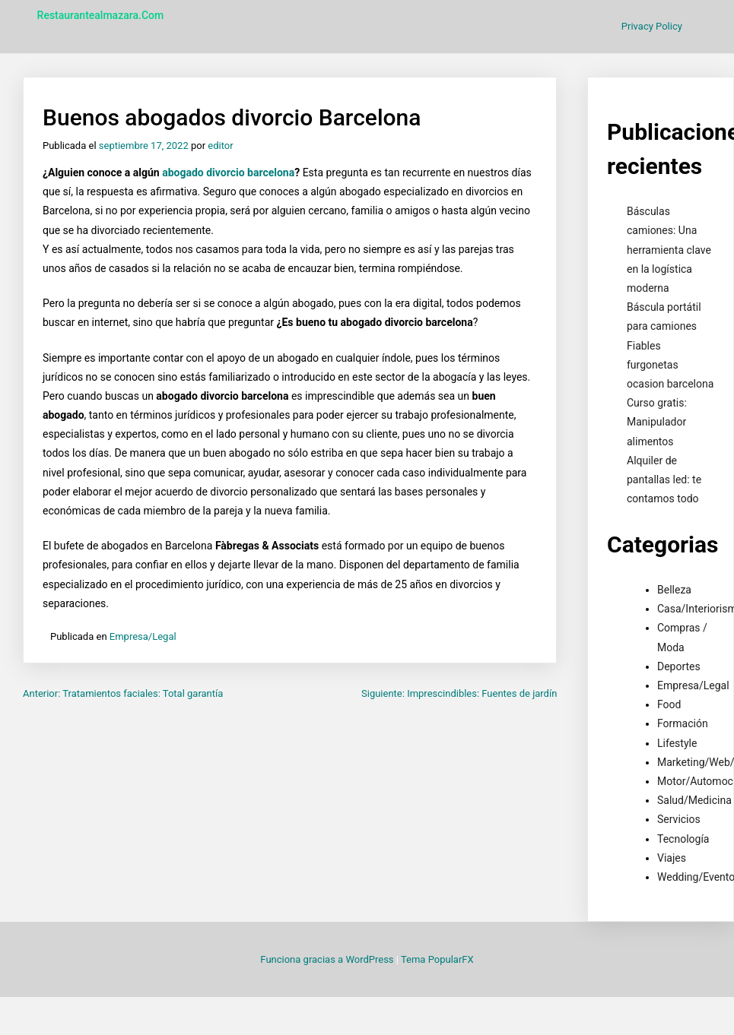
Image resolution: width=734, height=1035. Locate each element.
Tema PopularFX (437, 959)
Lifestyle (677, 743)
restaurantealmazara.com (100, 15)
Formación (682, 723)
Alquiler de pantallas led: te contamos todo (664, 479)
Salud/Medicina (694, 800)
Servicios (679, 819)
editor (220, 145)
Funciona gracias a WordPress (328, 959)
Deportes (679, 666)
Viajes (671, 858)
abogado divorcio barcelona (228, 172)
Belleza (674, 590)
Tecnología (683, 839)
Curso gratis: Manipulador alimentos (657, 422)
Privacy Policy (651, 26)
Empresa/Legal (143, 636)
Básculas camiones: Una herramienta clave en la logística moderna (669, 249)
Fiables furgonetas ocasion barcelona (670, 365)
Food (669, 704)
